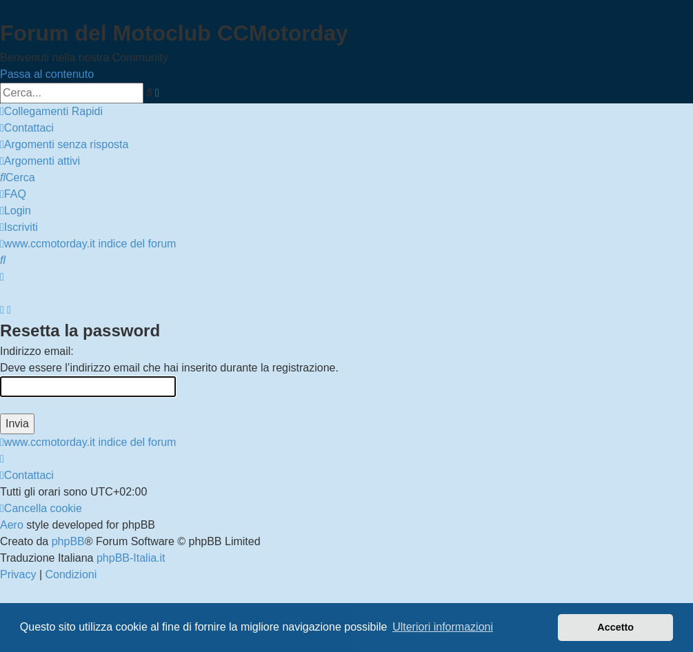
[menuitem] (27, 128)
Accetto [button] (615, 627)
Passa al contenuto (47, 74)
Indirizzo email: (37, 351)
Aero (11, 525)
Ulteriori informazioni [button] (442, 627)
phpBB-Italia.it (131, 558)
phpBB (68, 541)
